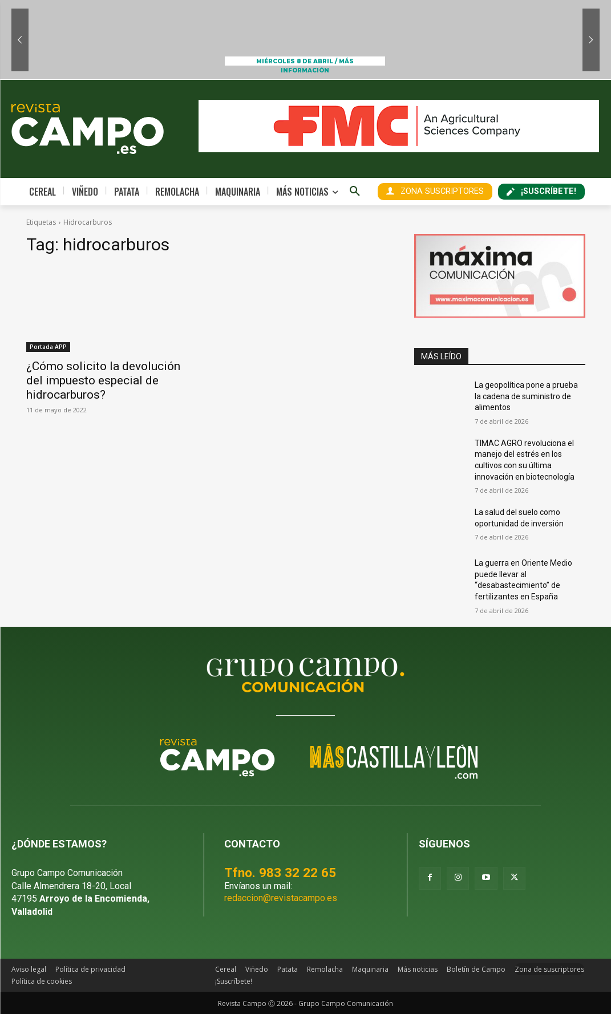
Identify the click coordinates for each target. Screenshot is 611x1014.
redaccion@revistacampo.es (280, 898)
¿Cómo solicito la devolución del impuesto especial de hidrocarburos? (103, 380)
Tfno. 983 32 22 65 (280, 872)
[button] (355, 191)
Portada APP (48, 347)
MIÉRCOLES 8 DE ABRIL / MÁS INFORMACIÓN (305, 62)
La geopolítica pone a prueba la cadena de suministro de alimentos (526, 396)
